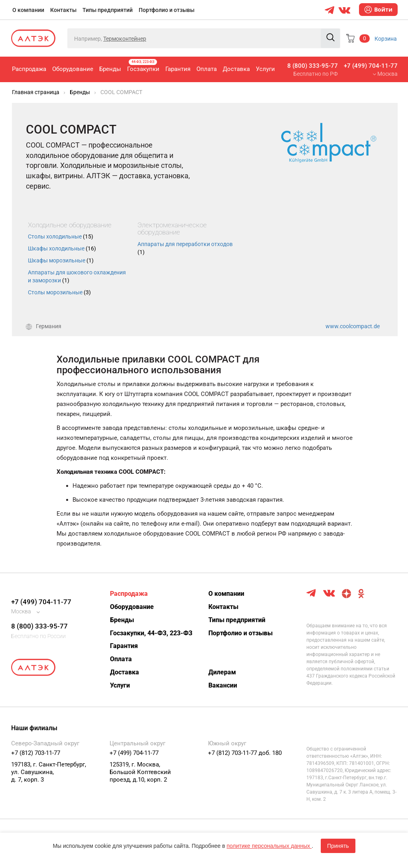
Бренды (110, 69)
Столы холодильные (60, 236)
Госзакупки (143, 66)
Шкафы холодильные (62, 248)
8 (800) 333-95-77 (312, 65)
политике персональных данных (269, 846)
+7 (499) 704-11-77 (371, 65)
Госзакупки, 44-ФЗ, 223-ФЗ (151, 633)
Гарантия (177, 69)
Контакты (63, 10)
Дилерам (222, 672)
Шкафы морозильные (61, 260)
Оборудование (72, 69)
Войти (378, 10)
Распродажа (29, 69)
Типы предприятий (107, 10)
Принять (338, 846)
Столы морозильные (59, 292)
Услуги (265, 69)
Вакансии (222, 685)
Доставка (236, 69)
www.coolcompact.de (353, 326)
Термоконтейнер (124, 38)
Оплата (206, 69)
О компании (28, 10)
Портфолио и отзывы (166, 10)
